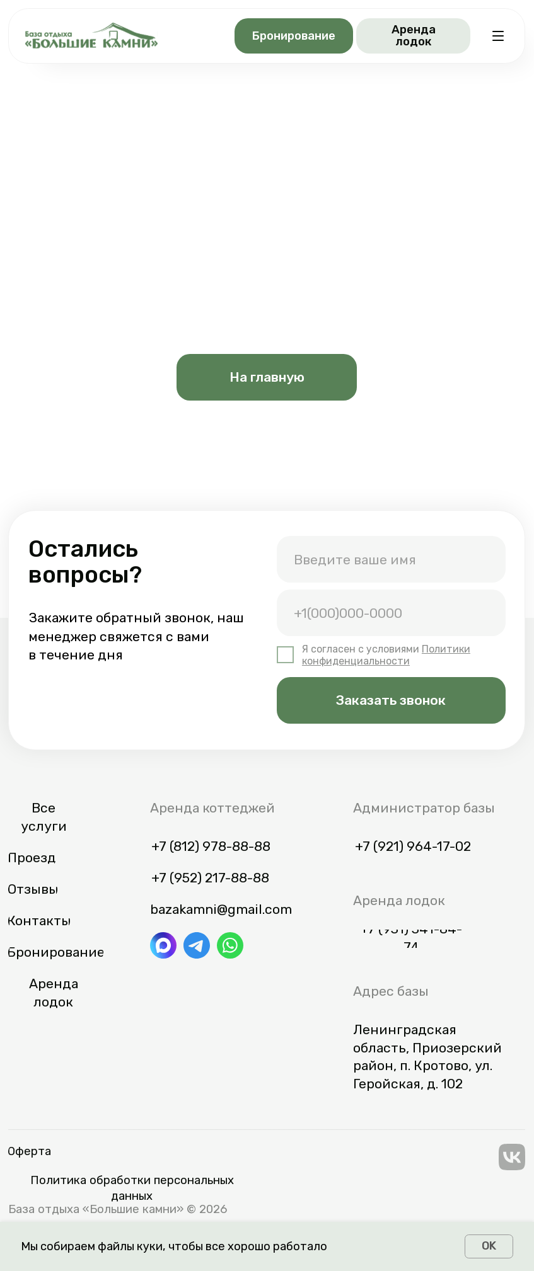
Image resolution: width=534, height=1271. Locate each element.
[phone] (391, 613)
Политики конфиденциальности (386, 655)
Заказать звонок (391, 700)
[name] (391, 559)
